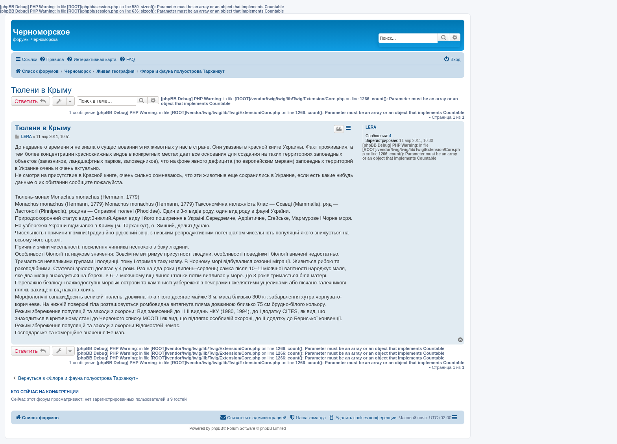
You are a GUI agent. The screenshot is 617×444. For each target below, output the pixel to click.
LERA (371, 127)
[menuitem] (51, 59)
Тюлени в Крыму (41, 90)
